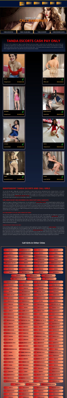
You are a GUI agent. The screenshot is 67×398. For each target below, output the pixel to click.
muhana (11, 293)
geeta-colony (40, 277)
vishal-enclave (56, 222)
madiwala (25, 194)
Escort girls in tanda (41, 140)
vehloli (11, 360)
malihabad (26, 302)
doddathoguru (56, 309)
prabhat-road (56, 245)
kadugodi (56, 373)
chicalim (11, 277)
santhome (26, 242)
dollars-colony (56, 312)
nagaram (10, 309)
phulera (56, 299)
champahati (26, 366)
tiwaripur (56, 194)
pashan (11, 274)
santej (10, 190)
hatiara (41, 363)
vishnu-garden (41, 354)
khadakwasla (25, 238)
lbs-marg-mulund (56, 242)
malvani (56, 347)
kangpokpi (34, 216)
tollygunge (26, 325)
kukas (10, 226)
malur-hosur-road (41, 357)
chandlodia (41, 232)
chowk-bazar (40, 334)
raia (26, 219)
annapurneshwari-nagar (48, 322)
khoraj (26, 245)
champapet (56, 363)
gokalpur (25, 274)
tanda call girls (52, 164)
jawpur (11, 376)
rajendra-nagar (11, 219)
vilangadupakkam (25, 382)
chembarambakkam (41, 302)
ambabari (25, 306)
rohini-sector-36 (10, 306)
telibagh (11, 366)
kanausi (41, 373)
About (27, 3)
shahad (41, 190)
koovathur (11, 206)
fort (26, 338)
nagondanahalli (25, 261)
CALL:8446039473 (33, 20)
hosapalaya (11, 238)
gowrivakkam (10, 357)
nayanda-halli (41, 290)
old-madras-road (10, 280)
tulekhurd (41, 283)
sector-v (11, 187)
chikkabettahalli (55, 325)
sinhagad (25, 277)
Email (58, 3)
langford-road (50, 341)
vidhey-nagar (40, 382)
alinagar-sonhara (11, 270)
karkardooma (26, 331)
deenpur (26, 226)
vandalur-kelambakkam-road (33, 341)
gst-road (25, 283)
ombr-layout (25, 248)
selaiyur (41, 210)
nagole (41, 267)
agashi (56, 197)
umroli (11, 210)
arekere (26, 200)
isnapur (56, 296)
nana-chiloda (10, 232)
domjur (56, 366)
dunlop (11, 248)
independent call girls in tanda (22, 133)
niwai (56, 360)
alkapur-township (26, 315)
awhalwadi (11, 203)
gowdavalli (56, 210)
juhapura (25, 270)
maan (25, 309)
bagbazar (25, 328)
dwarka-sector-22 (41, 258)
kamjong (41, 206)
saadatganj (26, 318)
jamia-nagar (26, 389)
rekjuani (41, 360)
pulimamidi (11, 222)
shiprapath (26, 357)
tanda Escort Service (38, 167)
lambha (41, 251)
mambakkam (41, 379)
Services (36, 3)
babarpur (17, 322)
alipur (10, 245)
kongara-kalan (56, 379)
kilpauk (56, 302)
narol (56, 203)
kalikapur (25, 312)
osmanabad (56, 293)
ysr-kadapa (26, 376)
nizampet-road (41, 312)
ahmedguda (26, 334)
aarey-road (11, 370)
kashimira (10, 373)
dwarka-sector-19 (56, 376)
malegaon (26, 267)
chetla (11, 325)
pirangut (41, 318)
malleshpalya (25, 251)
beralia (56, 258)
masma (41, 264)
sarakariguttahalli (41, 274)
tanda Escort (55, 153)
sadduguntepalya (25, 354)
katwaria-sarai (26, 232)
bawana (26, 296)
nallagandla (40, 222)
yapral (41, 350)
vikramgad (56, 338)
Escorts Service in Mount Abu (15, 396)
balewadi (10, 379)
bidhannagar (40, 242)
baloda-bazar (10, 258)
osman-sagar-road (56, 350)
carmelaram (56, 232)
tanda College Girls (25, 32)
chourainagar (11, 338)
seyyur (10, 331)
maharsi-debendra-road (11, 286)
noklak (26, 235)
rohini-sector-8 (33, 322)
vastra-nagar (41, 299)
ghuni (10, 347)
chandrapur (11, 254)
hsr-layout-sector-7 (10, 200)
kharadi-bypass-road (56, 290)
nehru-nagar (33, 213)
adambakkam (41, 197)
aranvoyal (56, 280)
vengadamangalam (11, 318)
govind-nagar (26, 286)
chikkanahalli (26, 370)
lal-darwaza (40, 200)
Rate (52, 3)
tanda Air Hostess (8, 32)
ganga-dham (56, 328)
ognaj (56, 190)
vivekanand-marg (25, 187)
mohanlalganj (26, 254)
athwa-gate (56, 226)
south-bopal (56, 344)
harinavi (41, 309)
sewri (56, 277)
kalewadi (10, 350)
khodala (11, 334)
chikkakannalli (26, 350)
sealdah (41, 347)
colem (10, 283)
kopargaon (56, 267)
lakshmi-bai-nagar (26, 190)
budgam (41, 344)
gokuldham (26, 222)
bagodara (10, 344)
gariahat (10, 363)
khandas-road (41, 370)
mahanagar (41, 280)
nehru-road (11, 354)
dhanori (56, 187)
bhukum (26, 373)
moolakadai (11, 382)
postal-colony (41, 254)
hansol (41, 386)
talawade (56, 229)
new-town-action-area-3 (18, 216)
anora (10, 197)
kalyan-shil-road (25, 258)
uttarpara (56, 219)
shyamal (56, 315)
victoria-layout (26, 344)
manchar (56, 354)
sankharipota (56, 306)
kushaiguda (11, 251)
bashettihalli (25, 206)
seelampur (41, 306)
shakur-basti (56, 274)
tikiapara (10, 299)
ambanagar (11, 264)
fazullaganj (11, 267)
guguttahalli (56, 251)
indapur (11, 261)
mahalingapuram (40, 338)
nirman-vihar (25, 299)
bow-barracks (56, 386)
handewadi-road (41, 235)
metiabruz (10, 235)
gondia (56, 206)
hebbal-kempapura (26, 290)
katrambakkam (26, 229)
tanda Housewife (41, 32)
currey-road (11, 386)
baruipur (11, 242)
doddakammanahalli (40, 194)
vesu (26, 203)
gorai (10, 302)
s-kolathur (41, 315)
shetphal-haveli (41, 229)
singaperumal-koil (41, 366)
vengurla (56, 334)
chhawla (56, 382)
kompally (40, 293)
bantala (26, 264)
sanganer (40, 226)
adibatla (56, 254)
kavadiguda (11, 315)
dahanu (11, 229)
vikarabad (41, 328)
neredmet (16, 341)
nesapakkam (41, 203)
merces (56, 357)
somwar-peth (10, 194)
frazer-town (40, 248)
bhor (11, 290)
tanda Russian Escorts (59, 32)
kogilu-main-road (10, 296)
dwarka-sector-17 (41, 296)
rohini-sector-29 (26, 347)
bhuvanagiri (26, 363)
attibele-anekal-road (41, 286)
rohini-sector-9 (56, 264)
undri (25, 197)
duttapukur (56, 283)
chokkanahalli (11, 312)
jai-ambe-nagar (41, 219)
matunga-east (26, 210)
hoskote (41, 331)
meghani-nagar (26, 379)
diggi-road (56, 331)
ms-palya (41, 187)
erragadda (26, 360)
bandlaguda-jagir (56, 200)
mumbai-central (56, 235)
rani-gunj (25, 386)
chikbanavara (56, 318)
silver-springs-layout (26, 280)
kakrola (56, 238)
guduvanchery (48, 213)
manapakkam (10, 328)
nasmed (41, 389)
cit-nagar (56, 270)
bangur (18, 213)
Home (20, 4)
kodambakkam (56, 261)
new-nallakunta (49, 216)
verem (56, 286)
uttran (41, 238)
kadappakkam (55, 248)
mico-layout (41, 245)
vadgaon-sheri (41, 270)
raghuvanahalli (41, 325)
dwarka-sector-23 (26, 293)
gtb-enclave (56, 370)
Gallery (44, 3)
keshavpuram (40, 261)
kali (41, 376)
